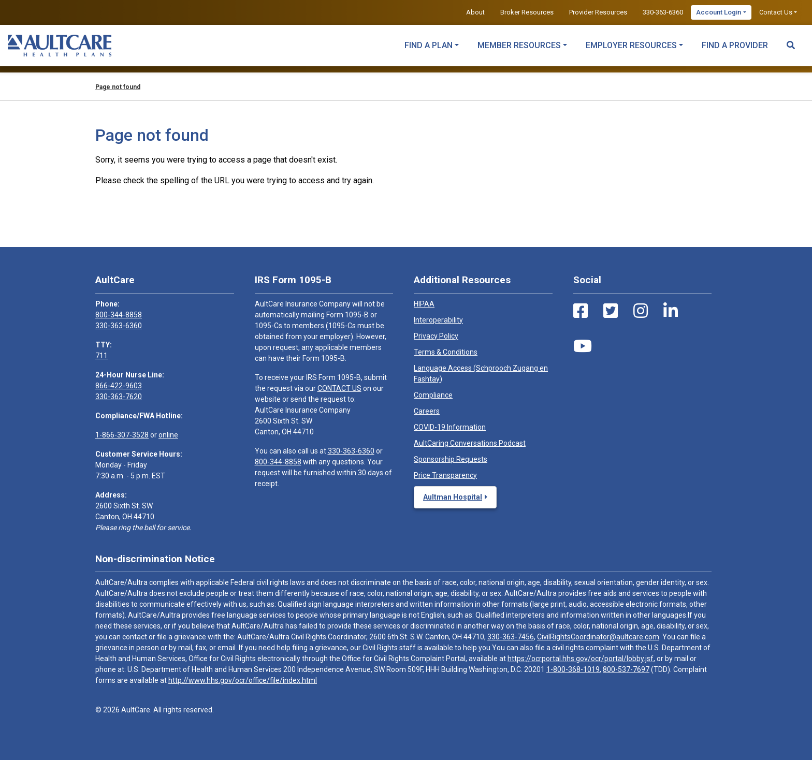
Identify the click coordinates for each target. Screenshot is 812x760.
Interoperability (438, 320)
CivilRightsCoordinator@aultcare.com (598, 637)
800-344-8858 (118, 315)
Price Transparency (445, 475)
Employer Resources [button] (631, 45)
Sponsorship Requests (450, 459)
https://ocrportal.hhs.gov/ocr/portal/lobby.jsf (581, 658)
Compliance (433, 395)
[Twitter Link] (610, 311)
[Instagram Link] (640, 311)
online (168, 435)
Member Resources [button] (519, 45)
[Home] (59, 45)
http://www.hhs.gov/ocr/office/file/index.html (242, 680)
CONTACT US (339, 388)
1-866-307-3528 (122, 435)
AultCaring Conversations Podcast (470, 443)
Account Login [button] (718, 12)
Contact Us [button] (775, 12)
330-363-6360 (663, 12)
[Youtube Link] (582, 346)
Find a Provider (735, 45)
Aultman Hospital (452, 497)
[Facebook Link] (580, 311)
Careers (427, 411)
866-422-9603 (118, 386)
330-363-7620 (118, 396)
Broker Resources (527, 12)
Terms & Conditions (445, 352)
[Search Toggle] (791, 40)
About (475, 12)
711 (101, 356)
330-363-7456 (510, 637)
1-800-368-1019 (573, 669)
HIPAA (424, 304)
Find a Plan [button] (428, 45)
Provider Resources (598, 12)
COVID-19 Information (450, 427)
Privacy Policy (436, 336)
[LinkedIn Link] (670, 311)
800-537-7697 (626, 669)
